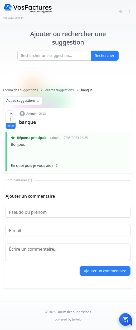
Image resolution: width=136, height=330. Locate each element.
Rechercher (104, 55)
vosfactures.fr (13, 18)
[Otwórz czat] (125, 319)
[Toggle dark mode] (120, 11)
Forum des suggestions (20, 90)
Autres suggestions (59, 90)
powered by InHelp (68, 319)
